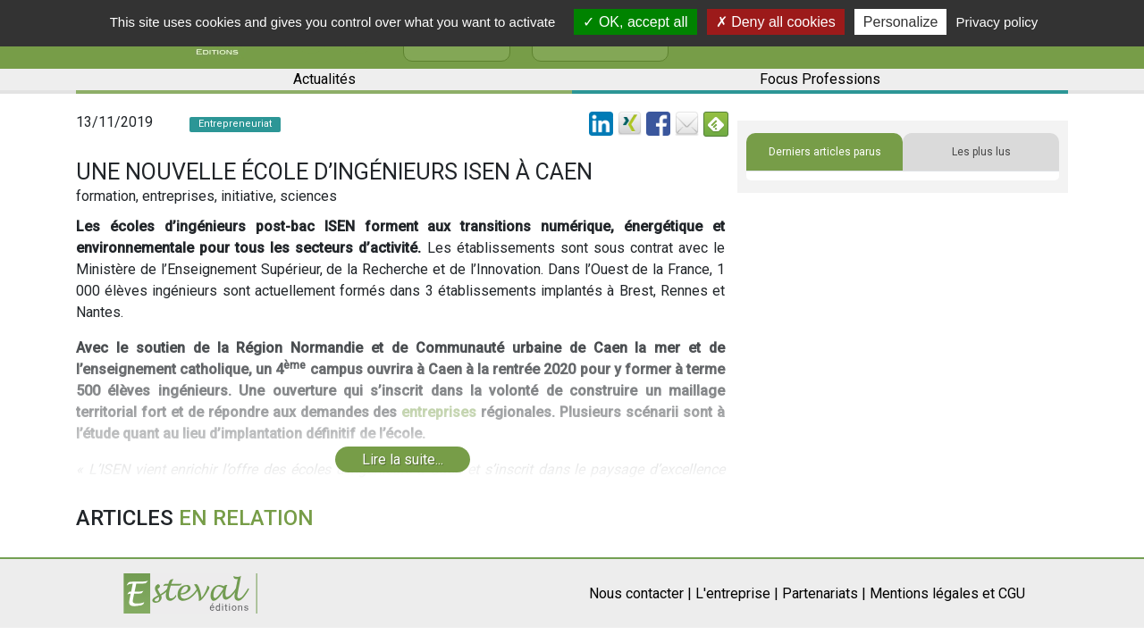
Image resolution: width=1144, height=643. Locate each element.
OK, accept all (635, 21)
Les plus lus (981, 152)
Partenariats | (824, 593)
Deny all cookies (776, 21)
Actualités (324, 79)
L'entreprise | (736, 593)
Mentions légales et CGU (947, 593)
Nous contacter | (640, 593)
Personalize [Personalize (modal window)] (900, 21)
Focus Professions (820, 79)
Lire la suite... (402, 459)
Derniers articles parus (825, 152)
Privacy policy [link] (997, 21)
